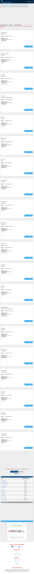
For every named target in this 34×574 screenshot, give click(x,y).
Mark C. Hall (3, 160)
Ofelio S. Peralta (3, 329)
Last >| (21, 471)
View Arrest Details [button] (28, 46)
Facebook (14, 546)
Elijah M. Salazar (3, 413)
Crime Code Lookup (17, 554)
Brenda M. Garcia (4, 181)
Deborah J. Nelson (4, 223)
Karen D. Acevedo (4, 371)
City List (17, 551)
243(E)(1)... (3, 210)
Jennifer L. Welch (4, 33)
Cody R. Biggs (3, 392)
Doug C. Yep (3, 286)
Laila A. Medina (3, 75)
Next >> (14, 471)
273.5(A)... (3, 231)
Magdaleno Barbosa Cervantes (7, 307)
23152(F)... (3, 147)
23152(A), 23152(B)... (4, 84)
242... (2, 105)
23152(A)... (3, 62)
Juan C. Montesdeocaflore (6, 96)
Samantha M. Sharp (5, 54)
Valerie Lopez (3, 265)
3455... (2, 41)
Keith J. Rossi (3, 117)
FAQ (17, 564)
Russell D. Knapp (4, 202)
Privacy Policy (17, 561)
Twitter (20, 546)
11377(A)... (3, 337)
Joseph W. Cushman (4, 434)
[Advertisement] (17, 16)
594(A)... (2, 168)
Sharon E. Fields (4, 138)
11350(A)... (3, 189)
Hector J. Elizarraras (4, 244)
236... (2, 358)
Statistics (17, 553)
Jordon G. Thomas (4, 350)
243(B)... (2, 274)
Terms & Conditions (17, 559)
